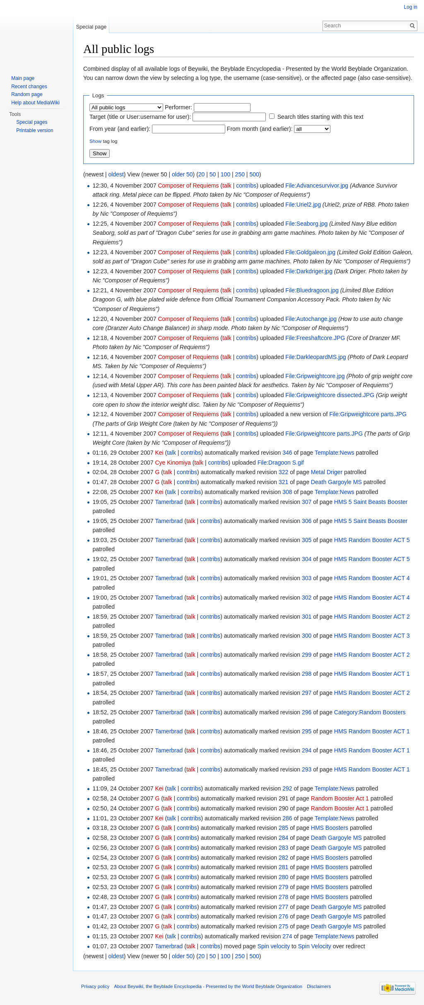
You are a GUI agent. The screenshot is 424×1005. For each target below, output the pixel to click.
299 (306, 654)
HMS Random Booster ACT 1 (372, 673)
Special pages (31, 122)
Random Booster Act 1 (340, 798)
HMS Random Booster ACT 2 (372, 616)
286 (287, 818)
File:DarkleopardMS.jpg (315, 357)
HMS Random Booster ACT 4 (372, 578)
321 (283, 482)
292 (287, 788)
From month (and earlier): (260, 128)
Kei (159, 452)
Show (95, 141)
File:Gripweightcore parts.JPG (368, 414)
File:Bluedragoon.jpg (311, 290)
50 (213, 174)
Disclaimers (319, 986)
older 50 (182, 174)
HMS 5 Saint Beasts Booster (370, 502)
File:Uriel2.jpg (303, 204)
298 (306, 673)
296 (306, 712)
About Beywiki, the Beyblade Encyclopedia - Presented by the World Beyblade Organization (208, 986)
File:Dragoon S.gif (281, 462)
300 (306, 635)
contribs (246, 185)
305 (306, 540)
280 (283, 877)
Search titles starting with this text (320, 116)
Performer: (178, 107)
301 (306, 616)
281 (283, 867)
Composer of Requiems (188, 185)
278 (283, 897)
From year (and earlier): (119, 128)
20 (201, 174)
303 (306, 578)
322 (283, 472)
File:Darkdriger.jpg (308, 271)
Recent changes (29, 86)
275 (283, 926)
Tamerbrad (169, 502)
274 (287, 936)
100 (225, 174)
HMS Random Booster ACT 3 (372, 635)
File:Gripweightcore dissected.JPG (329, 395)
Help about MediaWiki (35, 103)
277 (283, 907)
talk (226, 185)
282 (283, 857)
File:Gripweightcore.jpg (314, 376)
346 (287, 452)
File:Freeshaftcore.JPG (315, 338)
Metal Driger (326, 472)
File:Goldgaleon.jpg (310, 252)
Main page (22, 78)
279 (283, 887)
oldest (115, 174)
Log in (410, 7)
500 (254, 174)
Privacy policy (95, 986)
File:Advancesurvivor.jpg (316, 185)
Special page (91, 27)
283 (283, 847)
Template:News (334, 452)
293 (306, 769)
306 (306, 521)
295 (306, 731)
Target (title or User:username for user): (140, 116)
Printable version (34, 130)
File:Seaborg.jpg (306, 223)
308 (287, 492)
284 (283, 837)
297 (306, 692)
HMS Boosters (329, 827)
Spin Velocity (314, 946)
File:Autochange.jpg (311, 319)
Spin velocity (274, 946)
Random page (26, 94)
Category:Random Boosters (370, 712)
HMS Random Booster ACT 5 (372, 540)
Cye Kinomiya (172, 462)
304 (306, 559)
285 (283, 827)
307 (306, 502)
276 (283, 916)
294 (306, 750)
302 (306, 597)
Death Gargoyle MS (336, 482)
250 (240, 174)
